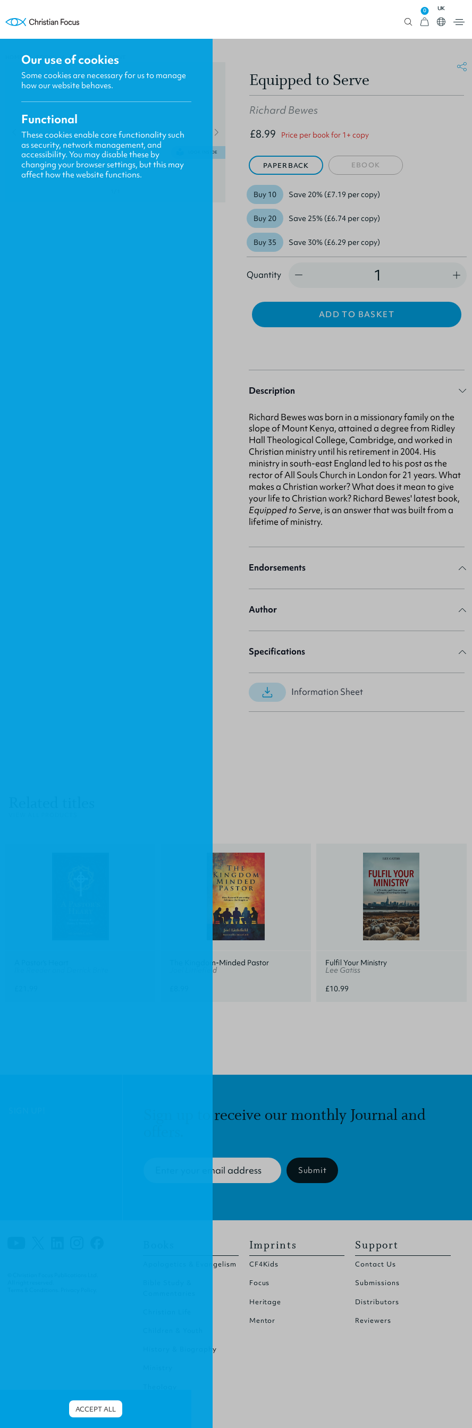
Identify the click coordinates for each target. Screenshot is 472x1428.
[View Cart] (424, 22)
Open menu (459, 22)
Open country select (441, 22)
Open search (408, 22)
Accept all (95, 1409)
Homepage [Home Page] (42, 22)
